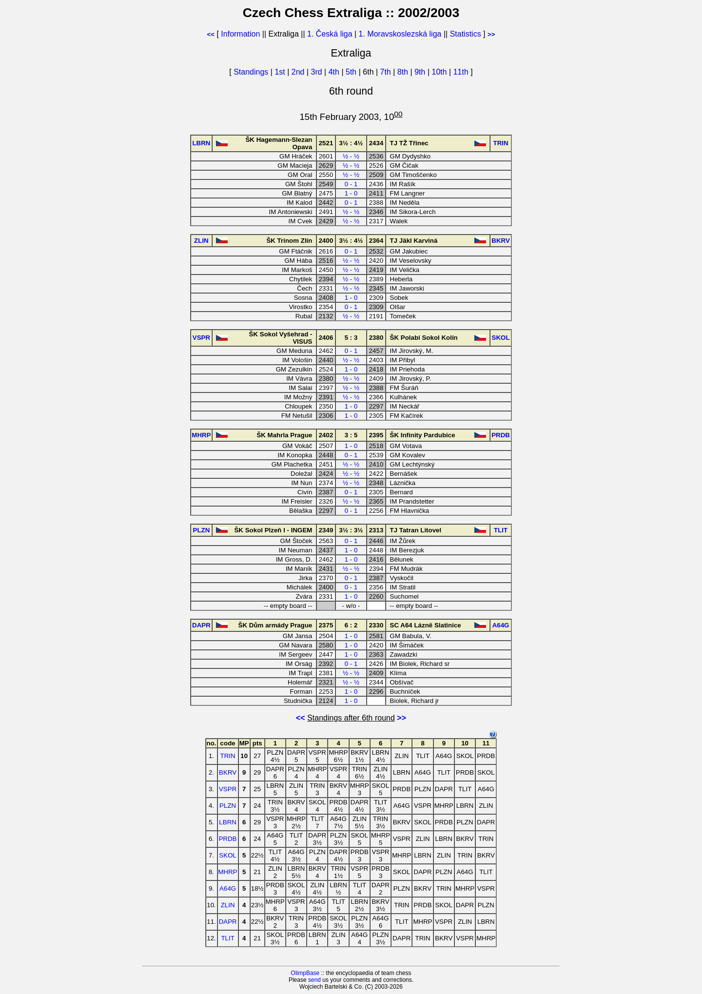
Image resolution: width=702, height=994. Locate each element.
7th (386, 72)
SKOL (227, 855)
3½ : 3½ (351, 530)
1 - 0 (351, 193)
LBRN (227, 822)
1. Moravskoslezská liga (400, 34)
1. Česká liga (329, 34)
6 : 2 (351, 625)
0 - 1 (351, 184)
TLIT (227, 938)
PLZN (227, 805)
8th (403, 72)
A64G (227, 888)
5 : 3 (351, 337)
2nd (299, 72)
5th (352, 72)
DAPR (228, 921)
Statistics (465, 34)
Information (240, 34)
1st (280, 72)
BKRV (227, 772)
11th (462, 72)
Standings (251, 72)
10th (440, 72)
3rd (318, 72)
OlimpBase (305, 973)
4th (335, 72)
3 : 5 (351, 435)
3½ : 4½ (351, 143)
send (314, 979)
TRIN (227, 756)
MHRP (227, 872)
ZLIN (228, 905)
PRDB (228, 838)
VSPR (227, 789)
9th (421, 72)
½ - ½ (351, 156)
